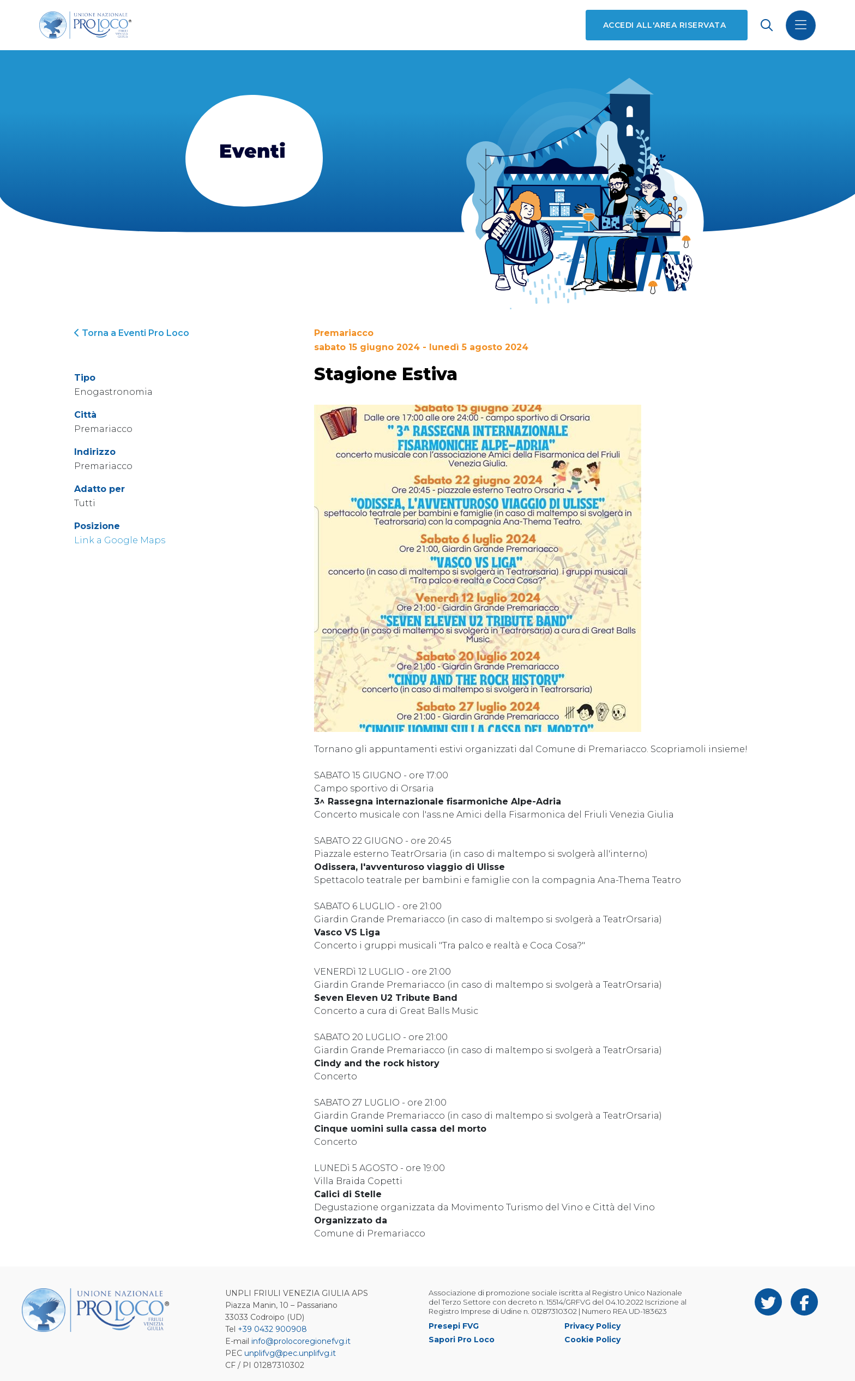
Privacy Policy (592, 1326)
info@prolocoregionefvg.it (301, 1341)
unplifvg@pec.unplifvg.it (290, 1353)
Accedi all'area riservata (664, 25)
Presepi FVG (454, 1326)
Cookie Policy (592, 1339)
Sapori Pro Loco (462, 1339)
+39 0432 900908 (272, 1329)
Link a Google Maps (119, 540)
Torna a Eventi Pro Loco (131, 333)
